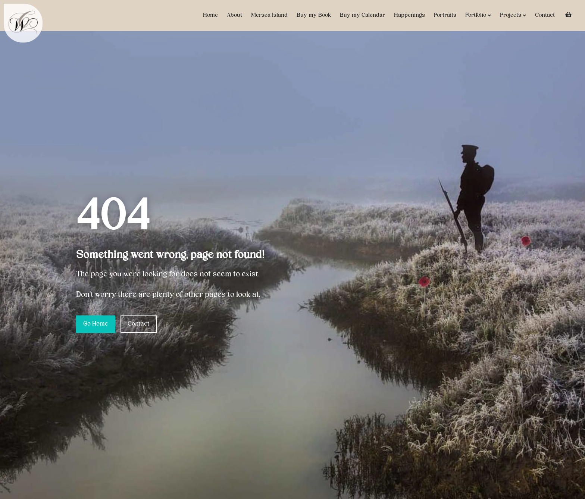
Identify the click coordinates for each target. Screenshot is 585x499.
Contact (545, 15)
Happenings (409, 15)
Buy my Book (314, 15)
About (234, 15)
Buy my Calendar (362, 15)
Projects (513, 15)
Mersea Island (269, 15)
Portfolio (478, 15)
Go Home (95, 324)
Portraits (445, 15)
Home (210, 15)
